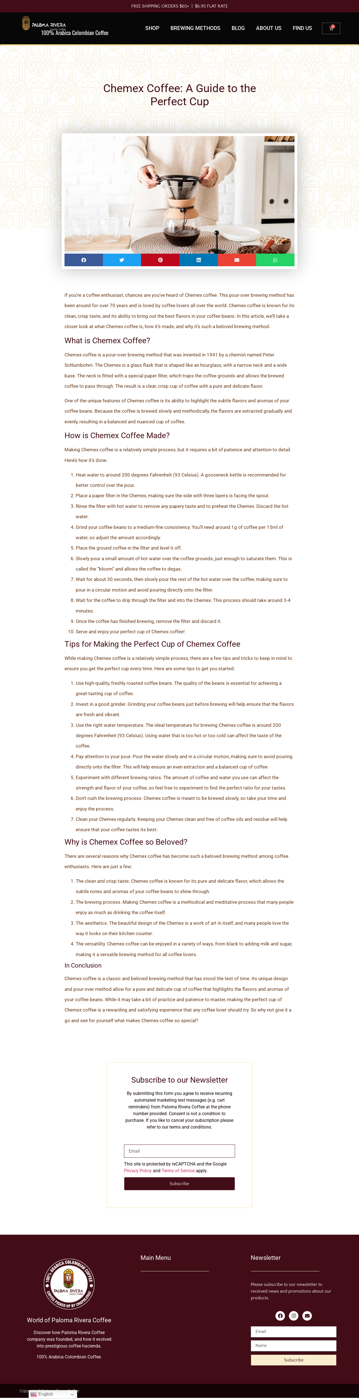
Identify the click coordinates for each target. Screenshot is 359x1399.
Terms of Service (178, 1170)
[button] (84, 260)
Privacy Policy (138, 1170)
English (41, 1394)
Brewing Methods (195, 28)
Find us (302, 28)
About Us (269, 28)
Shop (152, 28)
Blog (238, 28)
